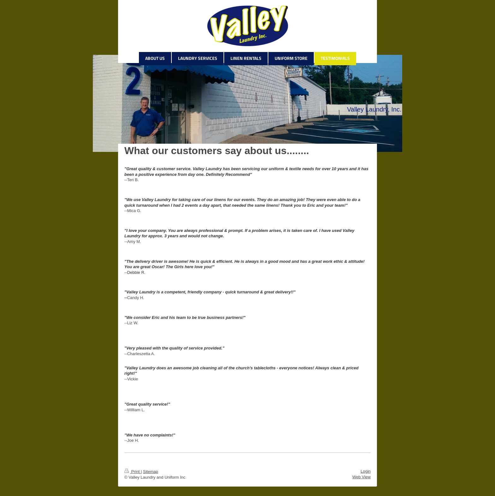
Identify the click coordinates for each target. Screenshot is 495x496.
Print (132, 471)
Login (366, 471)
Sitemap (150, 471)
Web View (361, 477)
